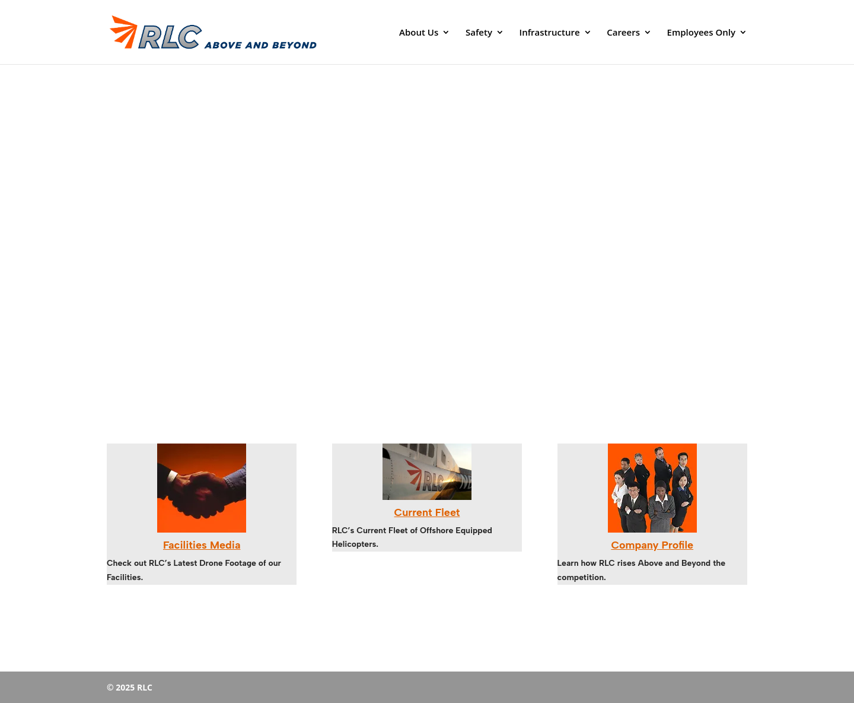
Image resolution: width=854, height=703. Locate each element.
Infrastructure (550, 33)
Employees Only (701, 33)
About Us (418, 33)
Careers (623, 33)
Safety (479, 33)
